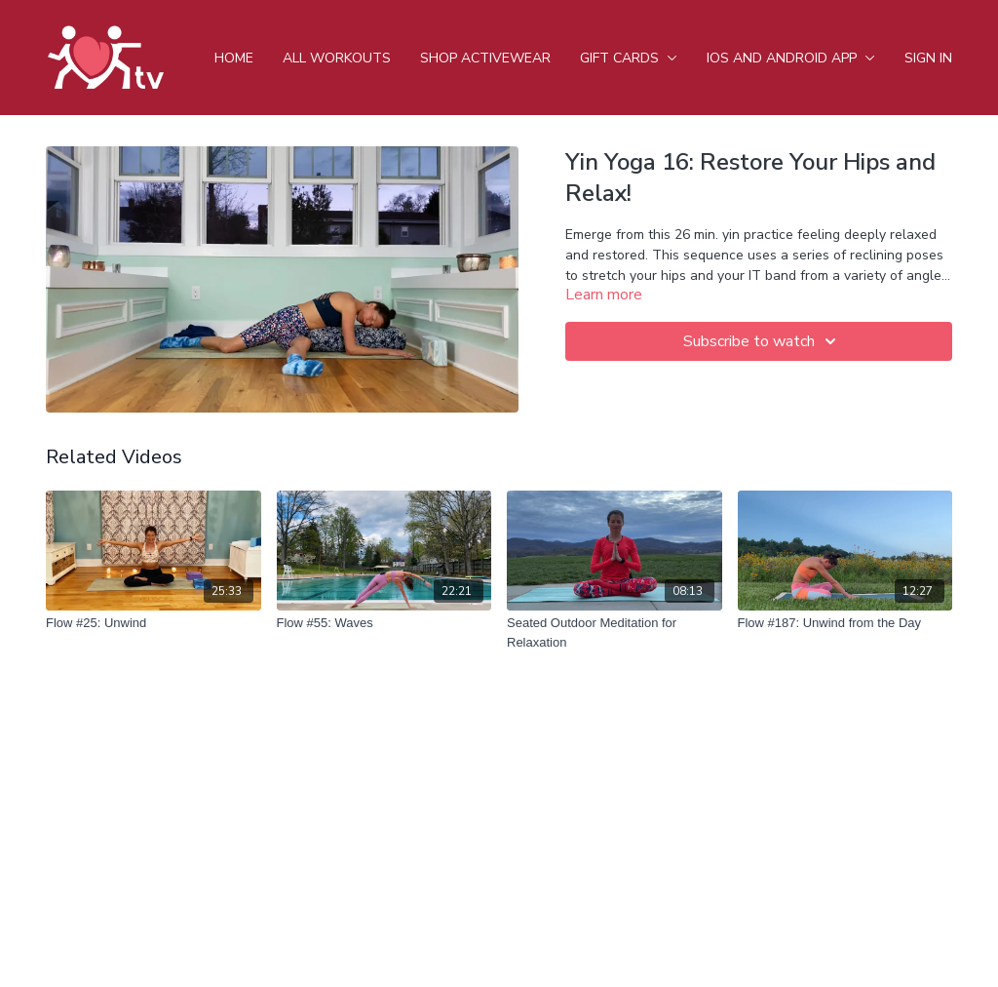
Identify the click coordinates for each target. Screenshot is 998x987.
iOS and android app (791, 58)
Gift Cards (628, 58)
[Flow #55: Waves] (384, 623)
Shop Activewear (485, 58)
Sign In (928, 58)
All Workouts (337, 58)
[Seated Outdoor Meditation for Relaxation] (614, 632)
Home (233, 58)
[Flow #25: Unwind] (153, 623)
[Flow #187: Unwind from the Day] (845, 623)
